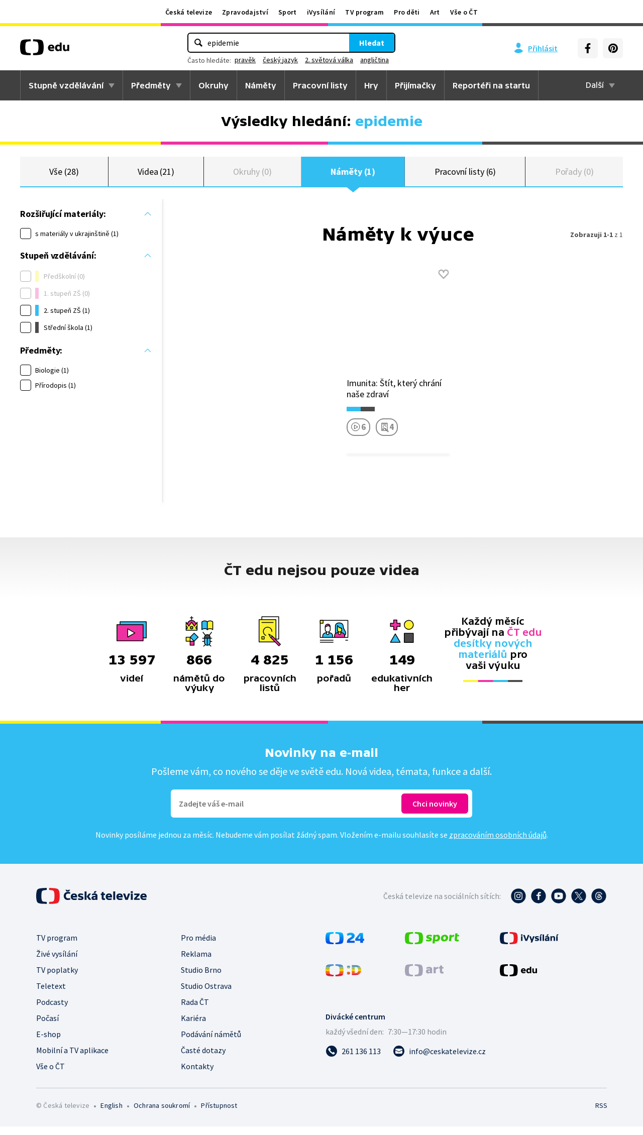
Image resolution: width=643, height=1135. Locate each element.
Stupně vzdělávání (66, 85)
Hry (371, 85)
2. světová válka (329, 59)
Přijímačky (415, 85)
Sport (287, 12)
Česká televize (188, 12)
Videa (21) (156, 175)
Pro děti (406, 12)
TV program (364, 12)
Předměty (151, 85)
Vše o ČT (464, 12)
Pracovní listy (320, 85)
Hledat (371, 43)
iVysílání (321, 12)
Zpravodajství (245, 12)
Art (435, 12)
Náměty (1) (353, 175)
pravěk (245, 59)
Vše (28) (63, 175)
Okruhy (213, 85)
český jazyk (280, 59)
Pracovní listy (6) (465, 175)
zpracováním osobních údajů (498, 843)
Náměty (260, 85)
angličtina (374, 59)
